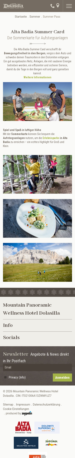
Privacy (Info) (17, 377)
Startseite (21, 16)
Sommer (35, 16)
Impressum (23, 404)
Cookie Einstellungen (16, 409)
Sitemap (8, 404)
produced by (19, 413)
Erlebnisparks (51, 138)
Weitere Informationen (37, 77)
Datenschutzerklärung (46, 404)
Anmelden (62, 377)
